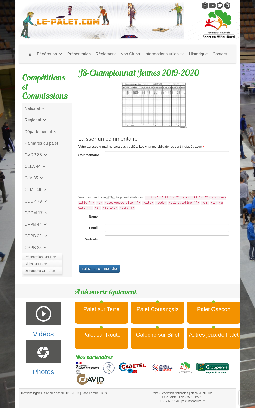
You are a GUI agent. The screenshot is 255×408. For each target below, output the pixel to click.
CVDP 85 (36, 155)
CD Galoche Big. (40, 270)
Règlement (106, 54)
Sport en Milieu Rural (95, 393)
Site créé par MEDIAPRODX (61, 393)
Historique (198, 54)
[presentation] (113, 256)
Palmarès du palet (41, 143)
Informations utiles (164, 54)
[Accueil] (30, 54)
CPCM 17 (36, 213)
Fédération (49, 54)
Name (93, 216)
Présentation (79, 54)
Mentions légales (31, 393)
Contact (219, 54)
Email (93, 228)
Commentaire (88, 155)
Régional (36, 120)
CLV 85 (34, 178)
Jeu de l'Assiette (40, 259)
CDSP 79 (36, 201)
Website (91, 239)
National (35, 108)
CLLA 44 (35, 166)
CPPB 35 (36, 247)
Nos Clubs (130, 54)
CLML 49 (36, 189)
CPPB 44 (36, 224)
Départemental (41, 131)
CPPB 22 (36, 236)
